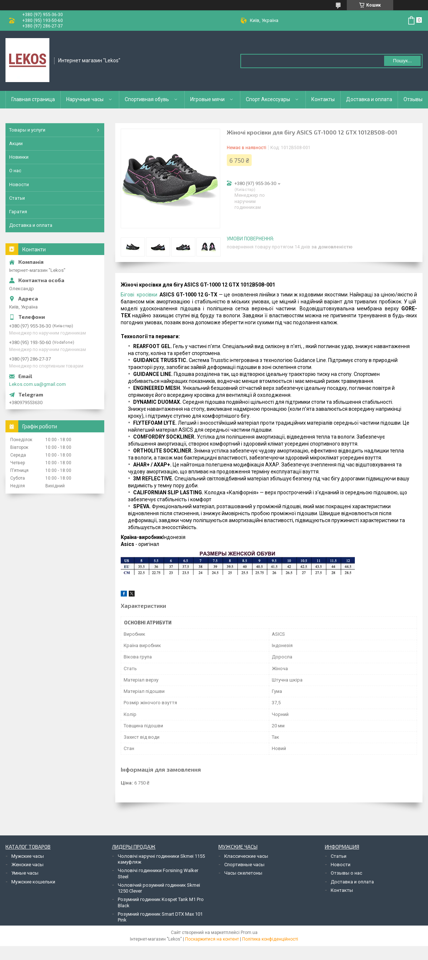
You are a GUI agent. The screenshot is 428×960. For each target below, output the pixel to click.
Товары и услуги (27, 130)
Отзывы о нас (346, 873)
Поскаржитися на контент (212, 939)
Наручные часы (85, 99)
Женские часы (27, 864)
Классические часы (246, 856)
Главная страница (33, 99)
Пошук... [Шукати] (402, 60)
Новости (19, 184)
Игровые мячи (207, 99)
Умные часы (24, 873)
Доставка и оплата (369, 99)
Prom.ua (249, 932)
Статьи (17, 198)
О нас (15, 170)
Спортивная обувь (147, 99)
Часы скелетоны (243, 873)
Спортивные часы (244, 864)
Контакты (323, 99)
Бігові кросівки (139, 295)
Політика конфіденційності (270, 939)
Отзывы (413, 99)
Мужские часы (27, 856)
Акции (16, 143)
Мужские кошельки (33, 882)
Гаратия (18, 211)
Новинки (19, 157)
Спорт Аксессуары (268, 99)
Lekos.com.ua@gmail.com (37, 384)
